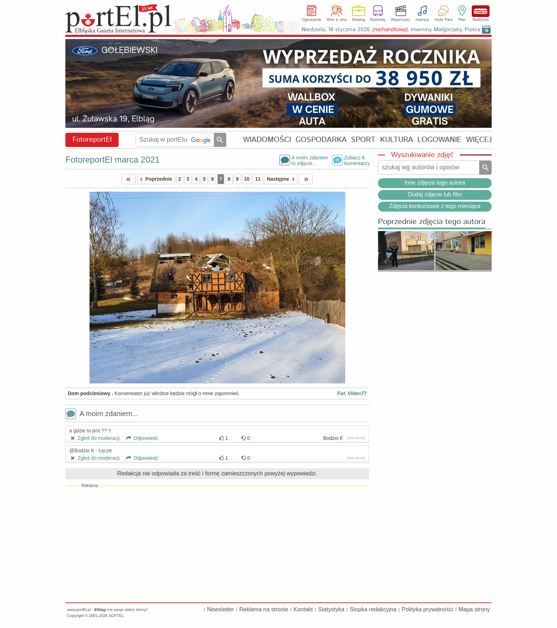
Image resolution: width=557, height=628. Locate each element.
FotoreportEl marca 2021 (112, 159)
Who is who (336, 20)
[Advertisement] (217, 544)
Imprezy (422, 20)
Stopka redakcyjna (373, 609)
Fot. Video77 (352, 393)
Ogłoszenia (311, 20)
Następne (282, 179)
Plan (462, 20)
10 (247, 179)
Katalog (358, 20)
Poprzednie (154, 179)
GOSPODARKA (321, 139)
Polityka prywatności (427, 609)
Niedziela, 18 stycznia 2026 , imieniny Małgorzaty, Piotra (391, 30)
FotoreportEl (92, 140)
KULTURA (396, 139)
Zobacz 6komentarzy (356, 160)
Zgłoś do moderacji (94, 438)
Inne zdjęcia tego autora (435, 183)
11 (258, 179)
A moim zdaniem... (101, 414)
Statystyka (331, 609)
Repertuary (400, 20)
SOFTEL (116, 615)
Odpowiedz (139, 438)
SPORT (363, 139)
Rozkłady (378, 20)
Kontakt (303, 609)
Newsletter (220, 609)
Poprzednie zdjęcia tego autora (431, 222)
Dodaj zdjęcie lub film (434, 194)
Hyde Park (443, 20)
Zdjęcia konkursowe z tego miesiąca (434, 206)
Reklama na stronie (263, 609)
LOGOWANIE (439, 139)
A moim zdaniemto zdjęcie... (310, 160)
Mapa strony (474, 609)
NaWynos (481, 11)
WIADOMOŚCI (267, 139)
